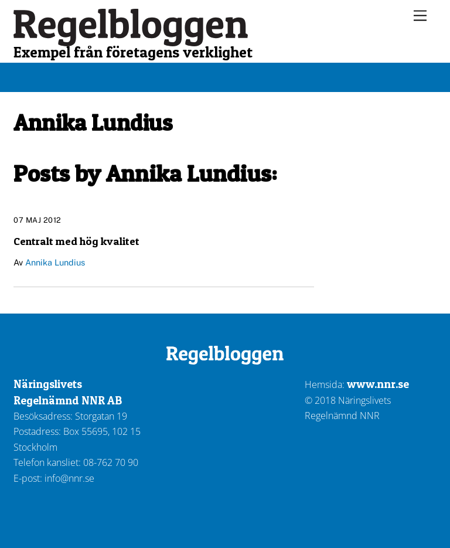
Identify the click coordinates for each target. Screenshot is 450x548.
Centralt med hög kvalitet (76, 241)
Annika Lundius (55, 262)
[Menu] (420, 16)
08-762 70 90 (110, 462)
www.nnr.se (378, 384)
